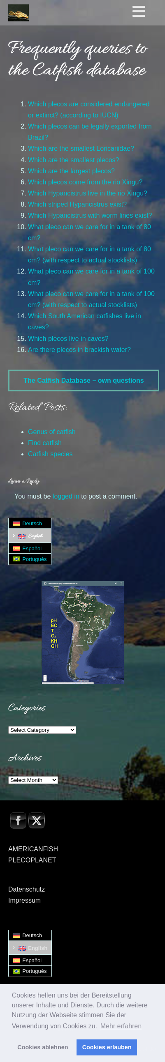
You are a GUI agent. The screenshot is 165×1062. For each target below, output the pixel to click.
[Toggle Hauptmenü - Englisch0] (147, 11)
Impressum (24, 900)
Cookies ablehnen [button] (42, 1047)
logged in (66, 496)
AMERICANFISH (33, 849)
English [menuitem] (35, 536)
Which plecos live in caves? (68, 338)
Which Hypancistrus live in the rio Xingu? (87, 193)
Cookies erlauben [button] (107, 1047)
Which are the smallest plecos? (73, 159)
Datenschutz (26, 889)
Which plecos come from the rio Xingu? (85, 182)
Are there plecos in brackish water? (79, 349)
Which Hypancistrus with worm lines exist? (90, 215)
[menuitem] (30, 523)
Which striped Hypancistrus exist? (77, 204)
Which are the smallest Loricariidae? (81, 148)
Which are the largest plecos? (71, 171)
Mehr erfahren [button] (121, 1026)
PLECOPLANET (32, 860)
